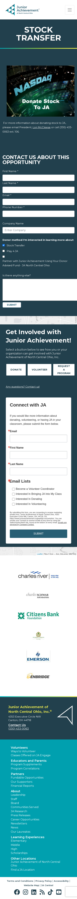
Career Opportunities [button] (25, 819)
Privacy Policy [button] (43, 881)
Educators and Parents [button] (29, 760)
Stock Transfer (16, 245)
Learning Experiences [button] (27, 837)
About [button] (15, 791)
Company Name (13, 223)
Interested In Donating (29, 499)
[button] (17, 892)
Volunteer (39, 369)
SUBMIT (38, 533)
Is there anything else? (16, 275)
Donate (16, 369)
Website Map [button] (31, 885)
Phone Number (13, 207)
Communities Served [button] (25, 807)
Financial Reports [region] (22, 785)
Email (6, 195)
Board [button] (15, 803)
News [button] (14, 827)
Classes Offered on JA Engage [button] (31, 755)
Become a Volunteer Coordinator (35, 488)
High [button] (14, 849)
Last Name (10, 183)
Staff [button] (14, 799)
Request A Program (63, 370)
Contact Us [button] (17, 725)
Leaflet (39, 554)
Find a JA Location (23, 869)
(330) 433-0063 (18, 728)
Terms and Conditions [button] (20, 881)
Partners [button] (17, 774)
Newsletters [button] (19, 823)
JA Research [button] (19, 811)
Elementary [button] (19, 840)
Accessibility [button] (61, 881)
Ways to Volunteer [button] (23, 751)
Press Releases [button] (20, 815)
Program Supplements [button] (26, 764)
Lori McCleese (42, 127)
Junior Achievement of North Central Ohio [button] (35, 863)
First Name (10, 171)
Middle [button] (15, 845)
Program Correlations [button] (25, 768)
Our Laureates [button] (20, 831)
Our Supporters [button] (21, 781)
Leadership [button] (18, 794)
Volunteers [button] (19, 747)
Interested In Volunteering (31, 504)
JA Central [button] (47, 885)
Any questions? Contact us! (23, 386)
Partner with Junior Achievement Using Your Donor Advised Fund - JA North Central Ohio (34, 263)
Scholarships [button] (19, 853)
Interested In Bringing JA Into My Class (39, 493)
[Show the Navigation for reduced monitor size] (69, 10)
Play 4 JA (12, 251)
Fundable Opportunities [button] (27, 777)
